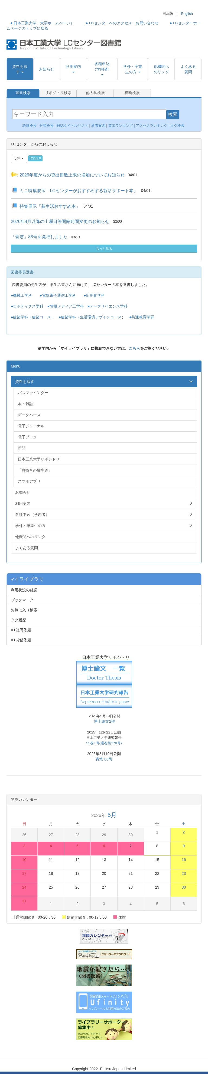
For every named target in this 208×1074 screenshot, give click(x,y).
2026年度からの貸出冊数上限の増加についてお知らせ (72, 174)
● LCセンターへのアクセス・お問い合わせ (122, 23)
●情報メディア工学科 (65, 306)
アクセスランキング (151, 125)
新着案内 (98, 125)
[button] (20, 69)
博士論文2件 (104, 721)
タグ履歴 (18, 620)
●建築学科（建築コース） (33, 317)
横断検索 (132, 93)
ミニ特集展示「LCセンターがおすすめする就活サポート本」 (79, 190)
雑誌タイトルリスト (72, 125)
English (187, 14)
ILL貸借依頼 (21, 640)
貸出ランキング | (122, 125)
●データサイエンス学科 (107, 306)
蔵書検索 (23, 93)
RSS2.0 (35, 158)
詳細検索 (29, 125)
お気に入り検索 (24, 610)
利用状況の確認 (24, 590)
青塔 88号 (104, 759)
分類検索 (47, 125)
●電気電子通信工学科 (58, 295)
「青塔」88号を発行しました (39, 236)
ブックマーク (22, 600)
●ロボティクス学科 (27, 306)
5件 (19, 158)
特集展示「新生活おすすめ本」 (50, 206)
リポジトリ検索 (58, 93)
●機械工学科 (21, 295)
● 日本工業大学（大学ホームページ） (42, 23)
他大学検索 (95, 93)
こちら (134, 348)
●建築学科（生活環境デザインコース (89, 317)
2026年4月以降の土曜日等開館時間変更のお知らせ (60, 221)
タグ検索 (178, 125)
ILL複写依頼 (21, 630)
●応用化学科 (94, 295)
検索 (172, 114)
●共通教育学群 (141, 317)
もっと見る (104, 248)
